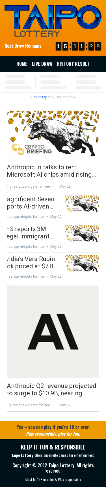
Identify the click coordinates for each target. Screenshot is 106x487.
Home (21, 63)
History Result (73, 63)
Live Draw (42, 63)
